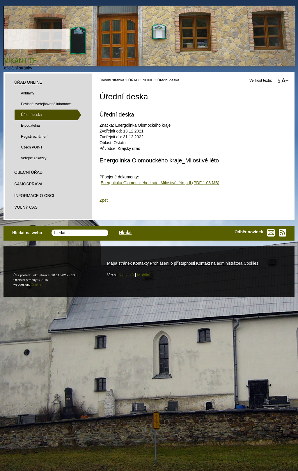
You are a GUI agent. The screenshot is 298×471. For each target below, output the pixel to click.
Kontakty (141, 263)
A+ (285, 80)
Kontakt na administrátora (219, 263)
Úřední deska (168, 80)
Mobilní (143, 275)
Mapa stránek (119, 263)
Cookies (251, 263)
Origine (36, 284)
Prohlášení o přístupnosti (172, 263)
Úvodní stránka (112, 80)
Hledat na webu (27, 232)
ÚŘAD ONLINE (140, 80)
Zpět (104, 200)
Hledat (125, 232)
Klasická (126, 275)
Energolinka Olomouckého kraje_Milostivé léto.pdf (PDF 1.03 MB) (160, 182)
